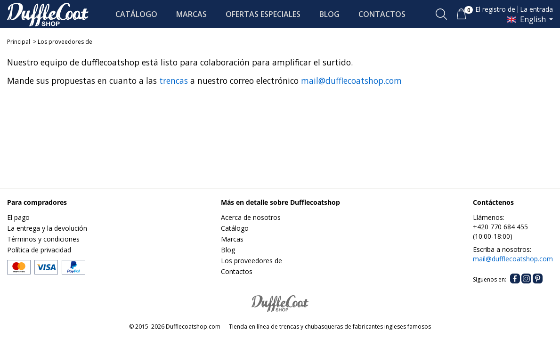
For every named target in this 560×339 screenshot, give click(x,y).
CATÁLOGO (136, 14)
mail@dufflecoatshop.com (351, 80)
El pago (18, 217)
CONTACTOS (382, 14)
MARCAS (191, 14)
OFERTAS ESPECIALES (263, 14)
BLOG (329, 14)
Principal (18, 42)
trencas (173, 80)
